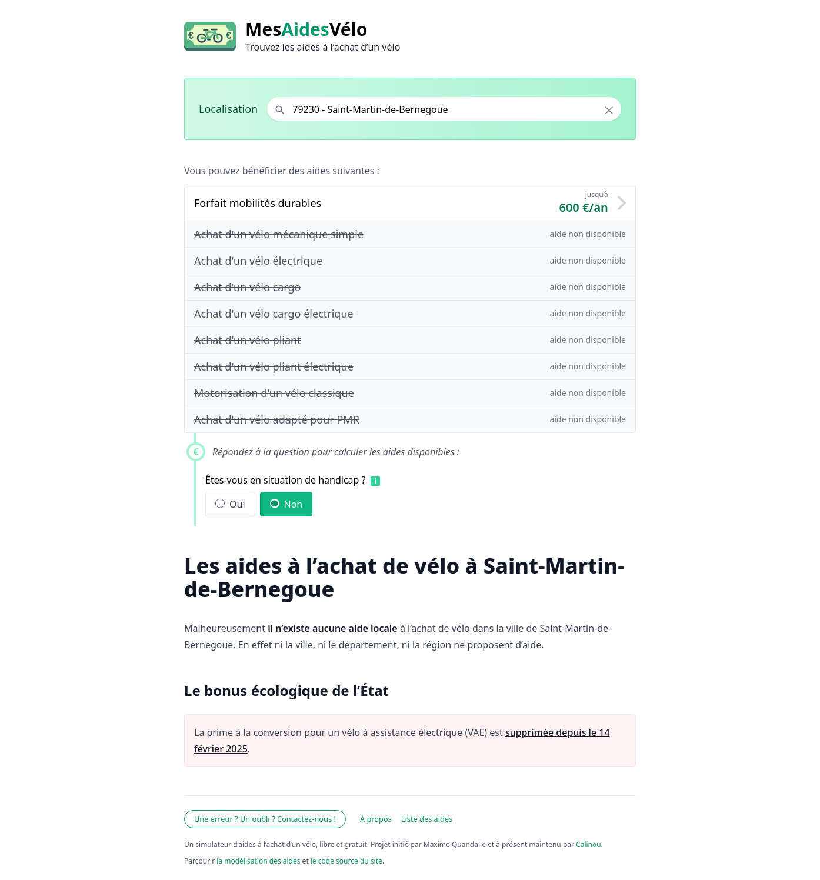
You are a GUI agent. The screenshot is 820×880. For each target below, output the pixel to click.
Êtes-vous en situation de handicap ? (285, 480)
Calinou (588, 844)
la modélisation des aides (258, 861)
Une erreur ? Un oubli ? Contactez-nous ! (265, 819)
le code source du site (346, 861)
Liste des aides (427, 819)
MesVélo (306, 29)
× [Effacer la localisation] (609, 110)
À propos (376, 819)
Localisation (228, 109)
